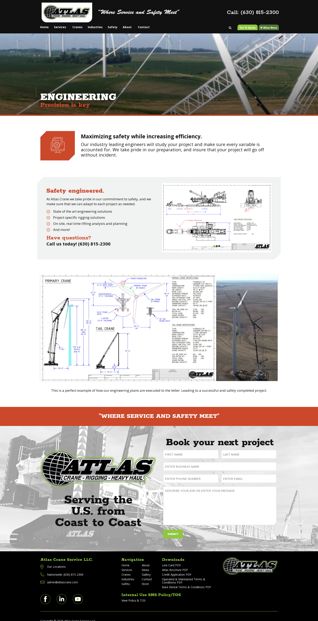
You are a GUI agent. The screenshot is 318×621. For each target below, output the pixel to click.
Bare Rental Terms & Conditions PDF (186, 582)
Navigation (133, 554)
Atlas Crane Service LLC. (66, 554)
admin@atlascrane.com (62, 577)
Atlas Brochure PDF (175, 564)
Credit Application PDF (176, 569)
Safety (124, 25)
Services (64, 25)
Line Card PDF (171, 560)
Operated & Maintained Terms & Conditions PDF (183, 575)
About (141, 25)
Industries (104, 25)
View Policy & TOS (133, 595)
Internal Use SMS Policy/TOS (152, 589)
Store (145, 578)
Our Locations (56, 561)
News (145, 564)
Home (45, 25)
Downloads (173, 554)
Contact (160, 25)
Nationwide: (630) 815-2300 (65, 569)
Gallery (146, 569)
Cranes (83, 25)
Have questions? (68, 232)
